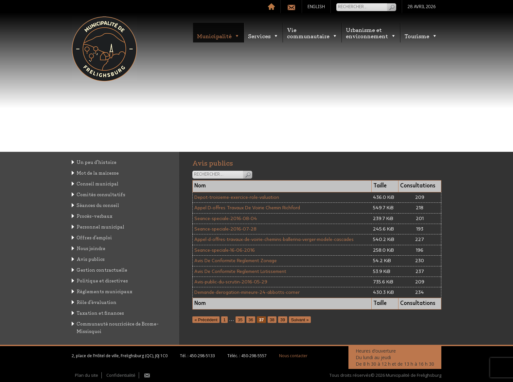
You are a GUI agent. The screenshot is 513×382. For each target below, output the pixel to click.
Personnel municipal (100, 226)
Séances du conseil (98, 205)
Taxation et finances (100, 313)
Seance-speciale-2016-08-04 (225, 218)
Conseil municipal (97, 183)
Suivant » (300, 319)
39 (282, 319)
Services (263, 36)
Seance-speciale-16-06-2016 (224, 250)
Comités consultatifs (101, 194)
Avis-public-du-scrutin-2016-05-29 (230, 281)
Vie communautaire (312, 33)
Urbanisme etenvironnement (371, 33)
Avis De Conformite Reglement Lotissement (240, 271)
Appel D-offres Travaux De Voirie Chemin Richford (247, 207)
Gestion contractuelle (102, 269)
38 (272, 319)
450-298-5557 (254, 355)
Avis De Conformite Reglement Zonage (235, 260)
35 (240, 319)
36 (250, 319)
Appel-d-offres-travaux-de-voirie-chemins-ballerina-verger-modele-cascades (274, 239)
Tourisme (420, 36)
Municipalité (218, 36)
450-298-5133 (202, 355)
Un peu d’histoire (96, 162)
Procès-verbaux (95, 216)
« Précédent (206, 319)
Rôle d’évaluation (96, 302)
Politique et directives (102, 280)
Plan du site (86, 375)
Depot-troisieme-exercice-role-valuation (236, 197)
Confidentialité (120, 375)
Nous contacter (293, 355)
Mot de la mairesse (98, 172)
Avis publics (91, 259)
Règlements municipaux (105, 291)
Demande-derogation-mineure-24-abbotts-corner (247, 292)
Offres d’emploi (94, 237)
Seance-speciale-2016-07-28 (225, 229)
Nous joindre (91, 248)
